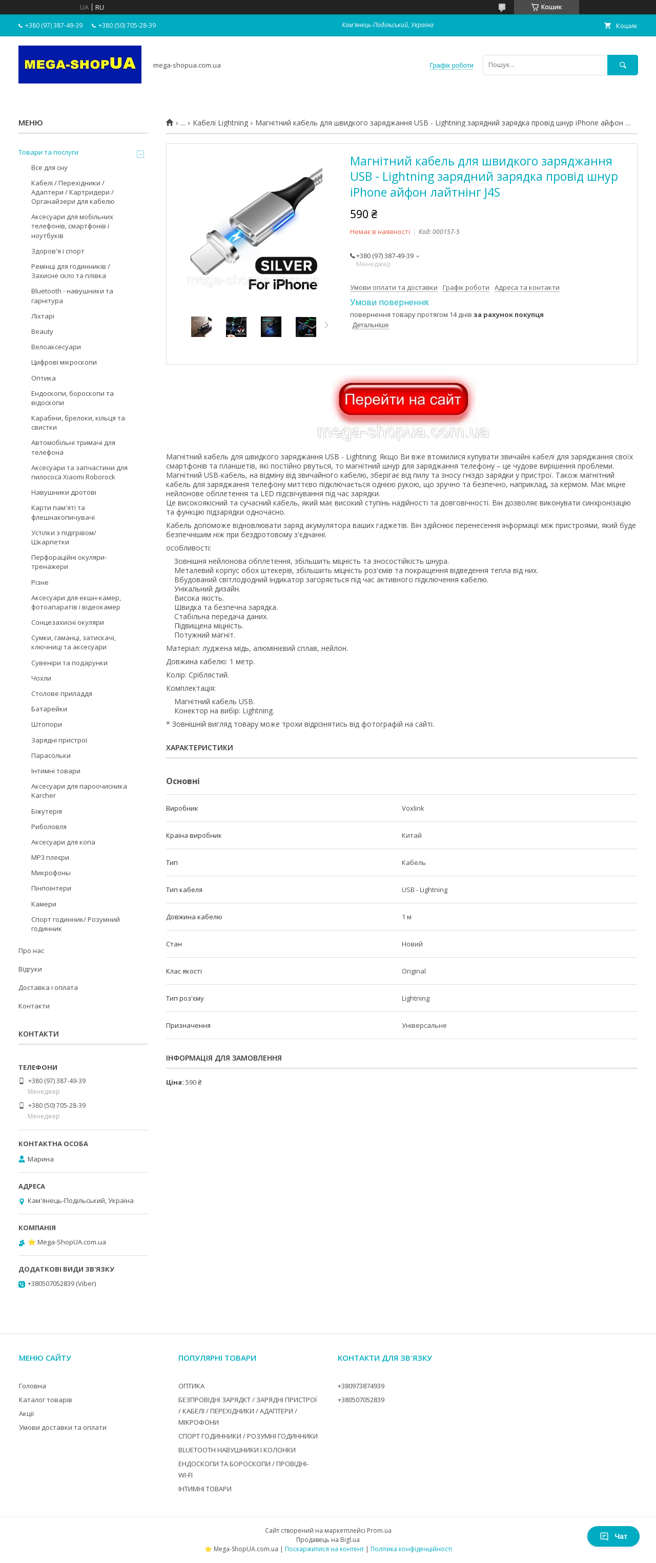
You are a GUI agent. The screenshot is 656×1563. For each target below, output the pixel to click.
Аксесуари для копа (63, 842)
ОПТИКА (191, 1385)
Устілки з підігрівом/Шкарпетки (63, 537)
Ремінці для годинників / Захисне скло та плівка (70, 271)
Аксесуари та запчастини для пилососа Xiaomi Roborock (79, 472)
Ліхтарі (42, 316)
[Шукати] (622, 65)
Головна (32, 1385)
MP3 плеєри (50, 857)
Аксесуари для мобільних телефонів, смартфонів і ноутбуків (72, 226)
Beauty (42, 331)
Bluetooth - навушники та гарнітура (72, 295)
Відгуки (30, 969)
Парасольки (51, 755)
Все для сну (49, 167)
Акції (26, 1413)
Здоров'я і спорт (58, 251)
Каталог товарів (45, 1399)
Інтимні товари (55, 770)
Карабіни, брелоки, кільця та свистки (78, 422)
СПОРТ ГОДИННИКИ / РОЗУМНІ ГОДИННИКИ (248, 1436)
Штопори (46, 724)
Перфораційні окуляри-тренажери (69, 562)
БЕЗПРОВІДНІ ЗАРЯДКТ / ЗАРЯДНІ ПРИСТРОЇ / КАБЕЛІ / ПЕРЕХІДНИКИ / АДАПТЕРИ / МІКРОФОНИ (247, 1411)
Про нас (31, 950)
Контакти (34, 1005)
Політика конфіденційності (411, 1549)
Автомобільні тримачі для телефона (73, 447)
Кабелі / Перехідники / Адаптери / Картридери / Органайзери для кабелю (73, 192)
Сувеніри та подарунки (69, 662)
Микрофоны (51, 872)
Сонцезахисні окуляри (67, 622)
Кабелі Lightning (220, 123)
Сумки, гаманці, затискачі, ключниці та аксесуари (73, 642)
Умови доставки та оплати (63, 1427)
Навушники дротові (63, 492)
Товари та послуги (48, 152)
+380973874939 (361, 1385)
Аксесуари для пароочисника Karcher (79, 791)
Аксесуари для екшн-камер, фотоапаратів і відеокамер (76, 602)
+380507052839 (361, 1399)
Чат (613, 1536)
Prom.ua (379, 1530)
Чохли (41, 678)
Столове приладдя (61, 693)
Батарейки (49, 708)
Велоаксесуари (56, 346)
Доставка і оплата (48, 987)
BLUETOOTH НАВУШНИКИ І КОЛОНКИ (237, 1449)
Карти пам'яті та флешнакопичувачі (63, 512)
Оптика (43, 378)
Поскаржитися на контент (324, 1549)
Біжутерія (46, 811)
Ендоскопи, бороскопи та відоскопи (72, 398)
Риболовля (49, 826)
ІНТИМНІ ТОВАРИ (205, 1488)
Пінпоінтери (51, 888)
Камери (43, 904)
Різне (40, 582)
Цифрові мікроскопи (64, 362)
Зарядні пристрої (59, 740)
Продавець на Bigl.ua (328, 1539)
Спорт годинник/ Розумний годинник (75, 924)
